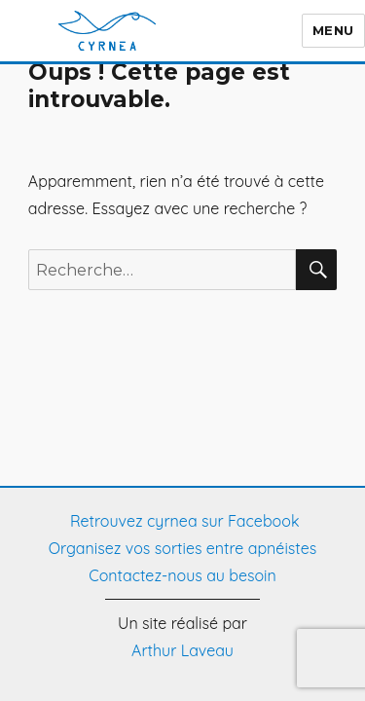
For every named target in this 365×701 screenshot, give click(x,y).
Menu (314, 30)
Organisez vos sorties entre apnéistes (182, 548)
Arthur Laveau (182, 650)
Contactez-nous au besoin (182, 575)
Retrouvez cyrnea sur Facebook (183, 521)
